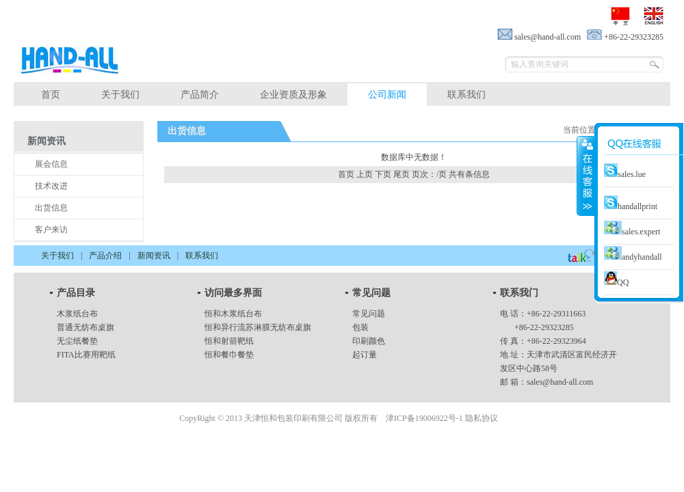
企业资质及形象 (293, 95)
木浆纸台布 (77, 313)
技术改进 (51, 186)
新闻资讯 (153, 255)
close (586, 175)
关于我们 (120, 95)
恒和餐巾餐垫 (229, 354)
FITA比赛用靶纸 (86, 354)
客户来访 (51, 229)
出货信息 (51, 208)
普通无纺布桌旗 (85, 327)
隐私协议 (481, 418)
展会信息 (51, 164)
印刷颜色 (368, 341)
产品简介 (200, 95)
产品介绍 (105, 255)
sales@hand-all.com (560, 382)
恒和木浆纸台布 (233, 313)
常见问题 (368, 313)
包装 (360, 327)
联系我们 (466, 95)
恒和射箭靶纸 (229, 341)
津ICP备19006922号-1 (424, 418)
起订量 (364, 354)
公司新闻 (387, 95)
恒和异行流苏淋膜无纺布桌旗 (258, 327)
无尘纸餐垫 (77, 341)
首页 (50, 95)
